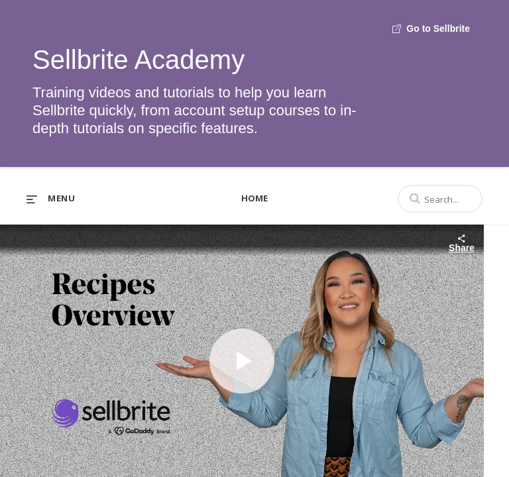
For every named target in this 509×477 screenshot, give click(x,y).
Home (254, 198)
